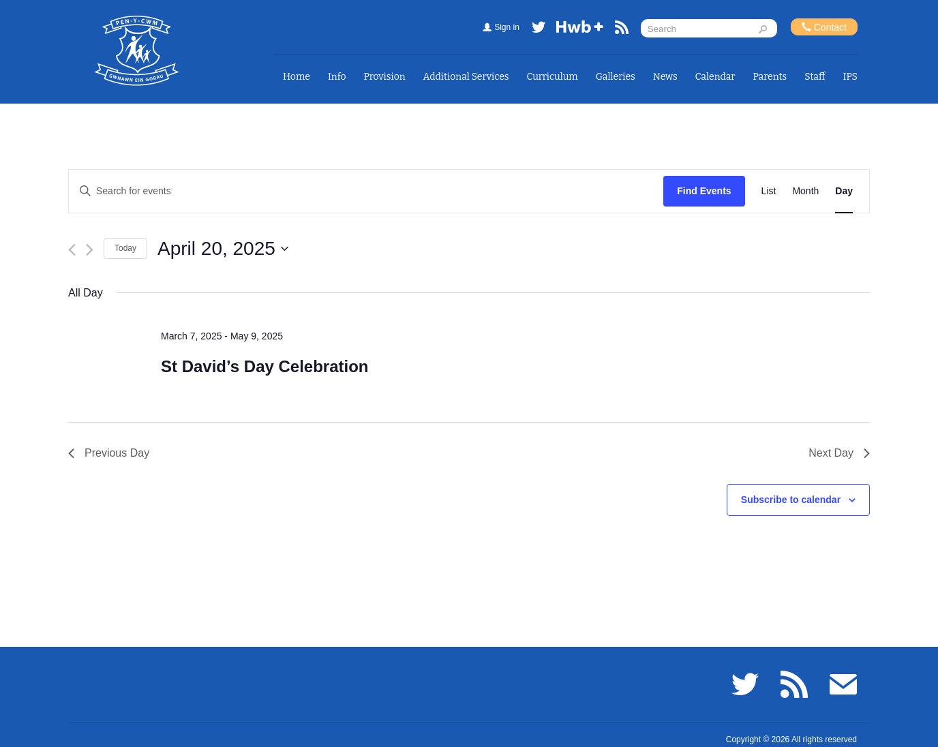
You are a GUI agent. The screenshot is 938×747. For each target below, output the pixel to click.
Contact (824, 27)
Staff (814, 76)
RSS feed (622, 29)
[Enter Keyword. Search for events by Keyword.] (366, 191)
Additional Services (466, 76)
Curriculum (552, 76)
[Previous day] (72, 249)
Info (337, 76)
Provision (384, 76)
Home (296, 76)
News (665, 76)
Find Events (704, 190)
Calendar (715, 76)
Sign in (506, 27)
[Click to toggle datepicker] (222, 248)
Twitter (538, 29)
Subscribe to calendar (791, 499)
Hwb (580, 29)
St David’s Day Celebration (265, 366)
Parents (770, 76)
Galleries (615, 76)
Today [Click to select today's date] (125, 248)
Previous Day (108, 453)
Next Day (839, 453)
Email (843, 684)
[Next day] (89, 249)
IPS (850, 76)
